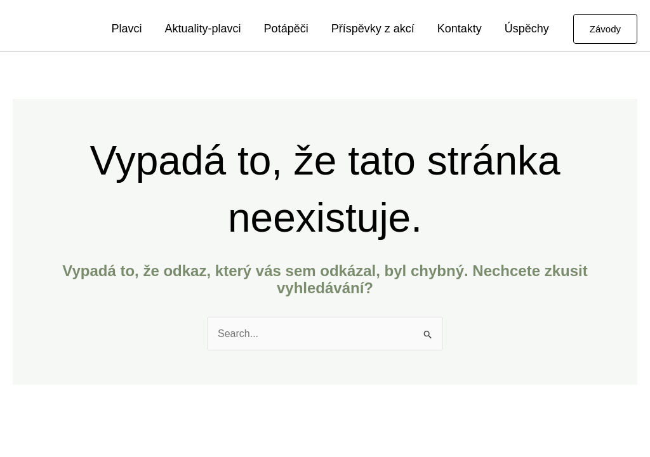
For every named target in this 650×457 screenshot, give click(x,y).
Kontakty (459, 28)
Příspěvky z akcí (373, 28)
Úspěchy (527, 28)
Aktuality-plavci (203, 28)
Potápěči (286, 28)
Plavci (127, 28)
